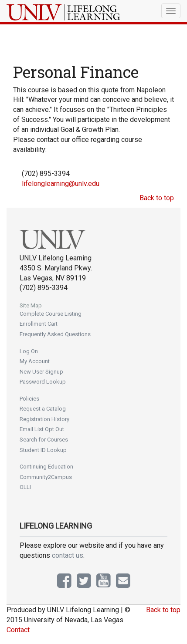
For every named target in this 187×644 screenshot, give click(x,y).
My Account (35, 361)
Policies (29, 398)
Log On (29, 351)
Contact (18, 630)
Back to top (156, 198)
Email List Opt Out (42, 429)
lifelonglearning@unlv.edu (60, 183)
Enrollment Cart (39, 323)
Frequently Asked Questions (55, 334)
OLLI (25, 487)
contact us (67, 555)
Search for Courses (44, 439)
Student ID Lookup (43, 450)
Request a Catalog (43, 408)
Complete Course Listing (51, 313)
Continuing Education (46, 466)
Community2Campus (46, 477)
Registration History (44, 419)
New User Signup (41, 371)
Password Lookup (43, 381)
